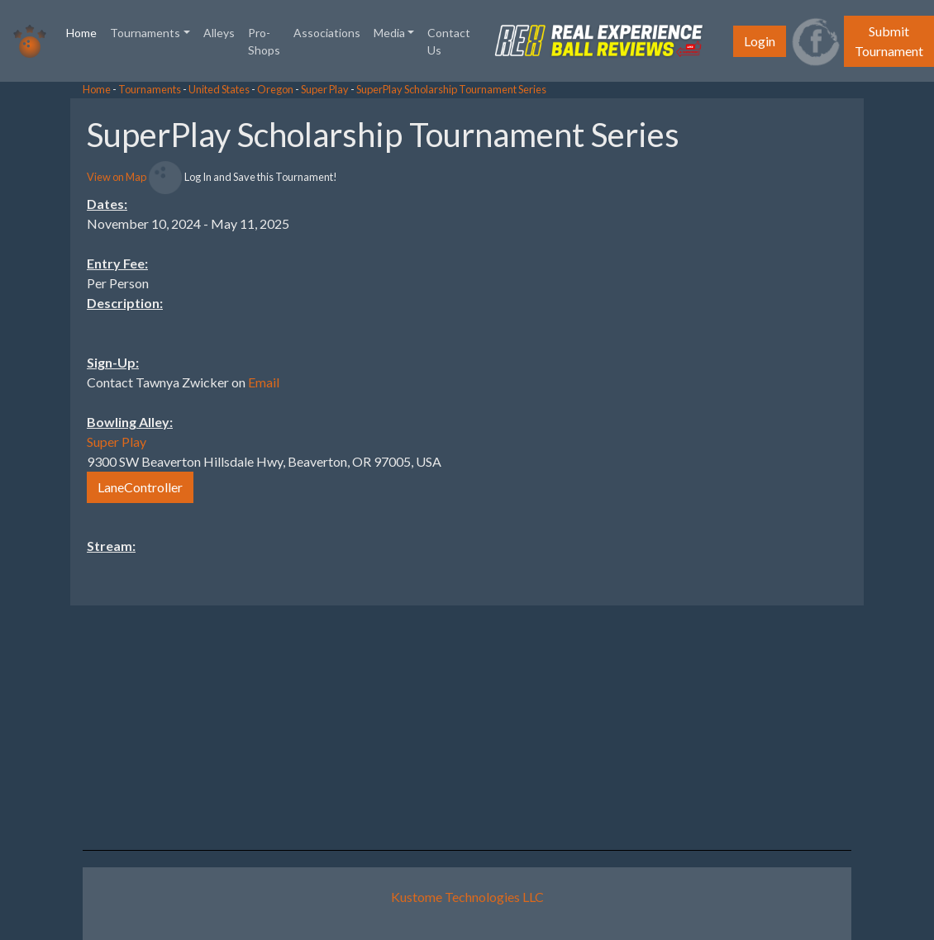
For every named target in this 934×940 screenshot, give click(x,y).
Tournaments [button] (145, 33)
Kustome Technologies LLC (467, 896)
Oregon (275, 89)
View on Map (116, 176)
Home (84, 31)
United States (219, 89)
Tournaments (149, 89)
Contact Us (448, 41)
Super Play (325, 89)
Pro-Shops (264, 41)
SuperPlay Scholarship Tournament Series (451, 89)
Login (759, 41)
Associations (326, 33)
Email (263, 382)
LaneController (140, 487)
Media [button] (389, 33)
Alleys (219, 33)
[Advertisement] (801, 346)
